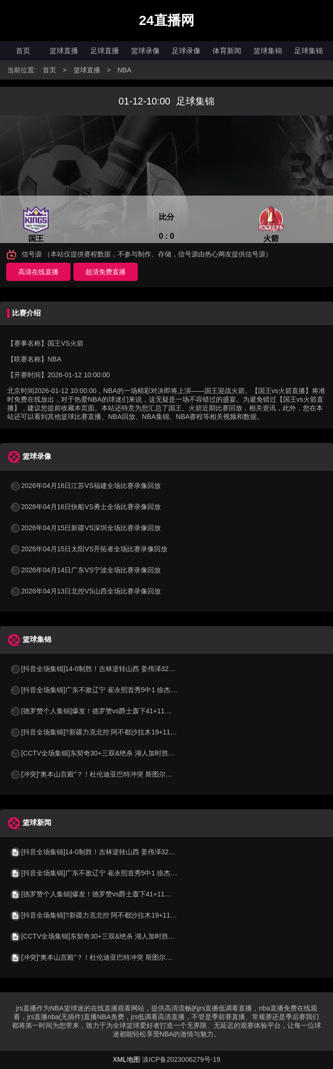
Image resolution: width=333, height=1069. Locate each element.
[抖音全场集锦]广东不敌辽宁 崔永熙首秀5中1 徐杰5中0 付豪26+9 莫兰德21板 (130, 690)
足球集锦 (308, 50)
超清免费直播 (105, 272)
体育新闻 (227, 50)
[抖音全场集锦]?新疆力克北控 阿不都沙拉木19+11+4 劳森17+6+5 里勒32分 (128, 732)
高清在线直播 (38, 272)
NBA (124, 70)
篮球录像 (145, 50)
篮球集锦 (267, 50)
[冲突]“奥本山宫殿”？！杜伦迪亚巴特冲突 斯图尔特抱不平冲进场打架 (118, 774)
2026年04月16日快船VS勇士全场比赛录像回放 (85, 507)
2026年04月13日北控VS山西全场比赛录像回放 (85, 591)
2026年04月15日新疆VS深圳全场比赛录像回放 (85, 528)
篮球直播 (63, 50)
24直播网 (166, 20)
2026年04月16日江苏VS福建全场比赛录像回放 (85, 485)
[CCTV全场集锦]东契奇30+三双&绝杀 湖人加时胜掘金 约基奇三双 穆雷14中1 (130, 753)
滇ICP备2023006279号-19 (181, 1059)
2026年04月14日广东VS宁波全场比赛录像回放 (85, 570)
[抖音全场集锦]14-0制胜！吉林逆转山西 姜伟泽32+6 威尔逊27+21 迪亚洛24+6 (132, 669)
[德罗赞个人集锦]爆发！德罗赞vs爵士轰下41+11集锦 (94, 711)
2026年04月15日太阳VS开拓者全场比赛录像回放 (88, 549)
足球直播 (104, 50)
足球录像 (186, 50)
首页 (23, 50)
